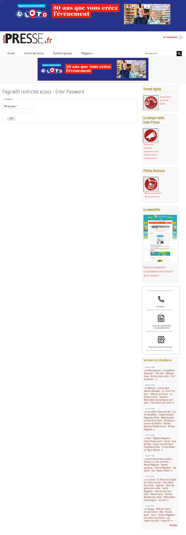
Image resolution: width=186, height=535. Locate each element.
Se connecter (170, 37)
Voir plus (173, 525)
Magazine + (87, 53)
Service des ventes (34, 53)
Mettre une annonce (153, 193)
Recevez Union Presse (160, 347)
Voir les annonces (152, 196)
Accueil (11, 53)
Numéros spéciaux (62, 53)
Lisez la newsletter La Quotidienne (161, 327)
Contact (160, 306)
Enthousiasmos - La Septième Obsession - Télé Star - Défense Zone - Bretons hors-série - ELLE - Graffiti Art (160, 375)
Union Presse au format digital (165, 100)
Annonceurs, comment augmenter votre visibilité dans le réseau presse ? (151, 151)
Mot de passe (10, 106)
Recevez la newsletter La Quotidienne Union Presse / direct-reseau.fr (158, 271)
